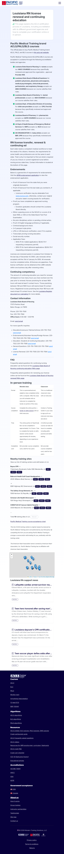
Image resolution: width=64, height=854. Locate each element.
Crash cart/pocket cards (18, 734)
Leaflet (29, 576)
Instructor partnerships (18, 809)
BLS (11, 687)
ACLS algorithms (16, 715)
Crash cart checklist (17, 753)
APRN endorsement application (28, 175)
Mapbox (35, 576)
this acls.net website (41, 52)
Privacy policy (32, 840)
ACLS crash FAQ (16, 749)
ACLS (12, 683)
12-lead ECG (14, 702)
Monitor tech (14, 695)
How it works (15, 801)
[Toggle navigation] (59, 3)
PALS (12, 691)
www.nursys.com (22, 196)
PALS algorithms (16, 723)
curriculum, (37, 745)
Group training (15, 805)
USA (13, 789)
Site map (13, 817)
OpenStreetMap (42, 576)
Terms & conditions (31, 844)
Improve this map (50, 576)
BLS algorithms (15, 719)
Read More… (15, 599)
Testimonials (14, 813)
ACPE (12, 780)
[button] (25, 558)
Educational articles (17, 761)
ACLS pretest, (15, 731)
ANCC (12, 773)
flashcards (45, 745)
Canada (14, 793)
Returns (32, 848)
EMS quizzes (44, 731)
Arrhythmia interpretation (19, 699)
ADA (11, 776)
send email (19, 321)
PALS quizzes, (35, 731)
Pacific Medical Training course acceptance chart (28, 521)
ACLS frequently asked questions (21, 738)
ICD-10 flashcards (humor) (19, 757)
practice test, (28, 745)
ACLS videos (14, 742)
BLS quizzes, (25, 731)
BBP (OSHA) (14, 706)
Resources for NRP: (17, 745)
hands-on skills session (27, 411)
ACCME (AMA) (15, 769)
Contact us (14, 821)
